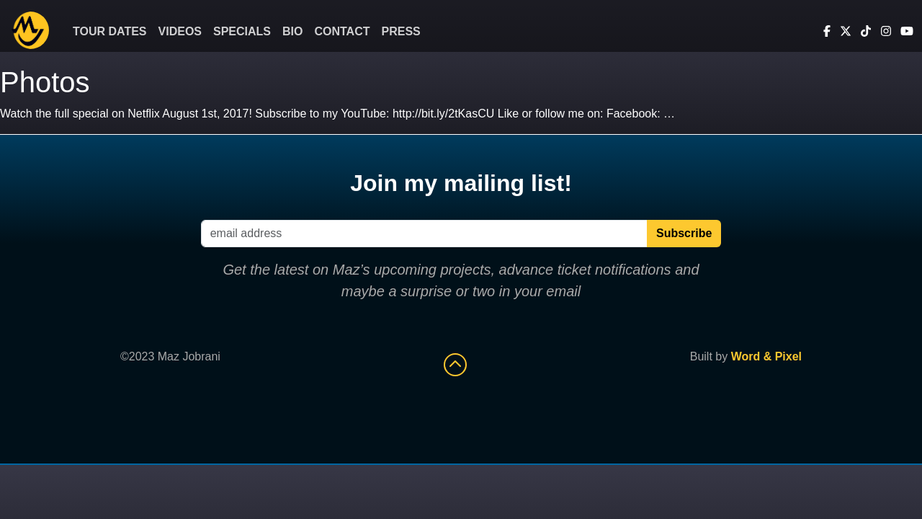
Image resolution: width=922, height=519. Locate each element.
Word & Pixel (766, 356)
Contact (342, 31)
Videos (180, 31)
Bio (292, 31)
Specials (242, 31)
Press (401, 31)
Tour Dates (110, 31)
